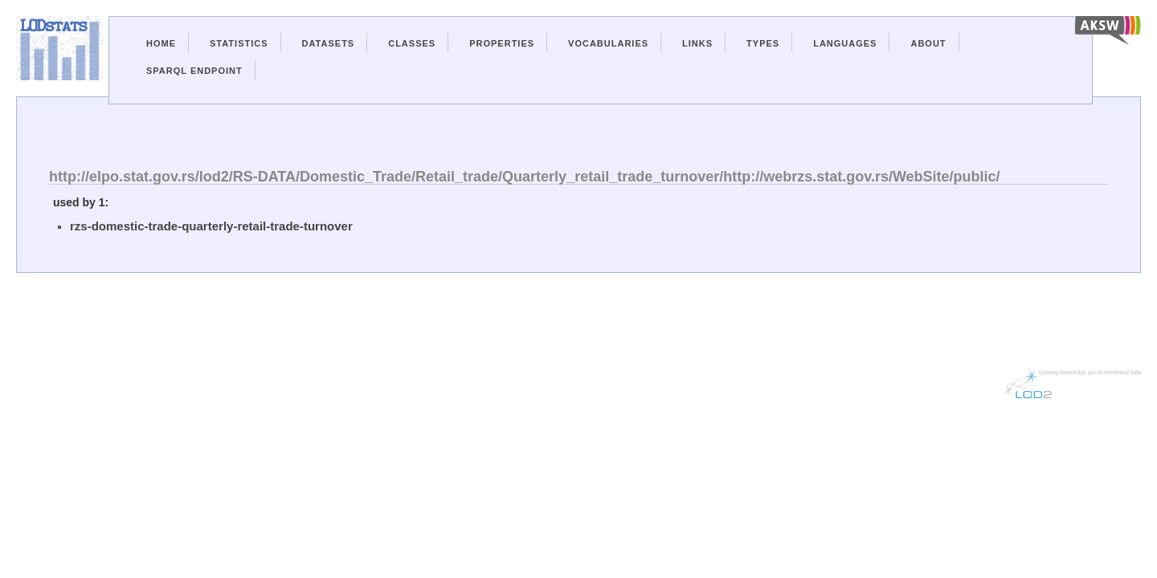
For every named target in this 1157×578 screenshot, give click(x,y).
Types (762, 43)
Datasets (328, 43)
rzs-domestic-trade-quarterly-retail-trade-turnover (211, 226)
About (928, 43)
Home (161, 43)
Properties (501, 43)
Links (697, 43)
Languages (845, 43)
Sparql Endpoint (194, 70)
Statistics (239, 43)
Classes (411, 43)
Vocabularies (608, 43)
